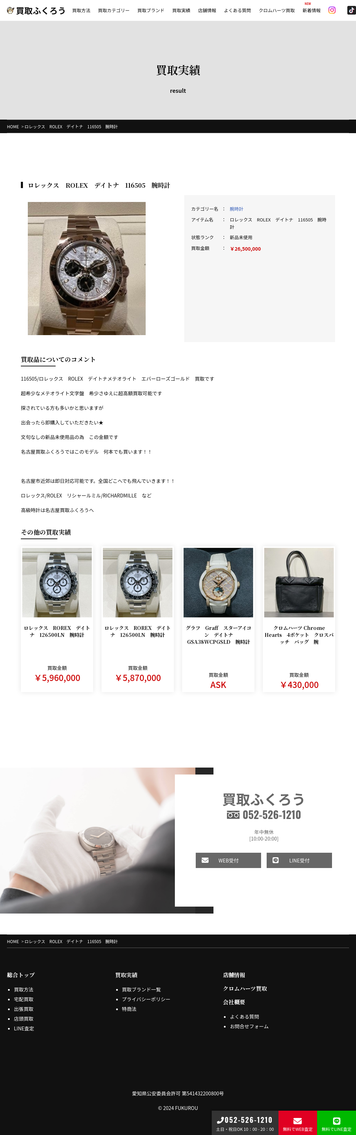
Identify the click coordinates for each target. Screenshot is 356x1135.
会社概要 (234, 1002)
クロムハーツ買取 (277, 10)
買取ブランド (150, 10)
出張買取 (23, 1008)
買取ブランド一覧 (141, 989)
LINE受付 (281, 860)
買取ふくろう (36, 10)
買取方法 (81, 10)
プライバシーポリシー (146, 999)
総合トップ (21, 975)
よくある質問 (237, 10)
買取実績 (181, 10)
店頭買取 (23, 1018)
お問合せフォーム (249, 1026)
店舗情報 (207, 10)
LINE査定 (24, 1028)
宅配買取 (23, 999)
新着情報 (311, 10)
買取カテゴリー (114, 10)
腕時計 (236, 208)
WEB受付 (210, 860)
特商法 (129, 1008)
